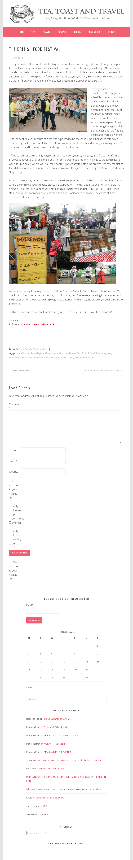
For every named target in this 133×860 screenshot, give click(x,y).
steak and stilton (82, 357)
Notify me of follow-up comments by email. (17, 514)
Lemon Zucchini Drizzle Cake (50, 797)
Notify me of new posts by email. (17, 537)
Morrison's (39, 357)
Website (13, 471)
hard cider (95, 353)
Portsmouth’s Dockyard (55, 727)
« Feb (29, 687)
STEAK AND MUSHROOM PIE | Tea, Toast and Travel (51, 760)
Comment (14, 406)
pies (48, 357)
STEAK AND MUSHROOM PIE (57, 752)
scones (70, 357)
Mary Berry (106, 353)
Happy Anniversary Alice (89, 789)
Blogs (77, 31)
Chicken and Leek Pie (90, 760)
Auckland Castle (25, 353)
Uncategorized (40, 349)
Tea (33, 31)
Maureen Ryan (33, 735)
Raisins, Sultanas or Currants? (57, 718)
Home (21, 31)
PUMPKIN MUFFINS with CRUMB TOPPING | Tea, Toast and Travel (58, 776)
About (111, 31)
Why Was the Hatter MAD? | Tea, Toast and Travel (50, 789)
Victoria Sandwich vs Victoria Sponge (104, 370)
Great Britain (25, 349)
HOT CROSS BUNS (19, 370)
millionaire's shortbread (21, 357)
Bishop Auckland (42, 353)
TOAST (46, 805)
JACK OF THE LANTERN (55, 743)
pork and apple (58, 357)
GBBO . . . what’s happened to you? (61, 735)
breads (54, 353)
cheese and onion (67, 353)
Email (13, 461)
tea (93, 357)
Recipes (62, 31)
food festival (83, 353)
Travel (46, 31)
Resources (94, 31)
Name (13, 450)
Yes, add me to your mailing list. (13, 570)
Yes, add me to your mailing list (13, 489)
